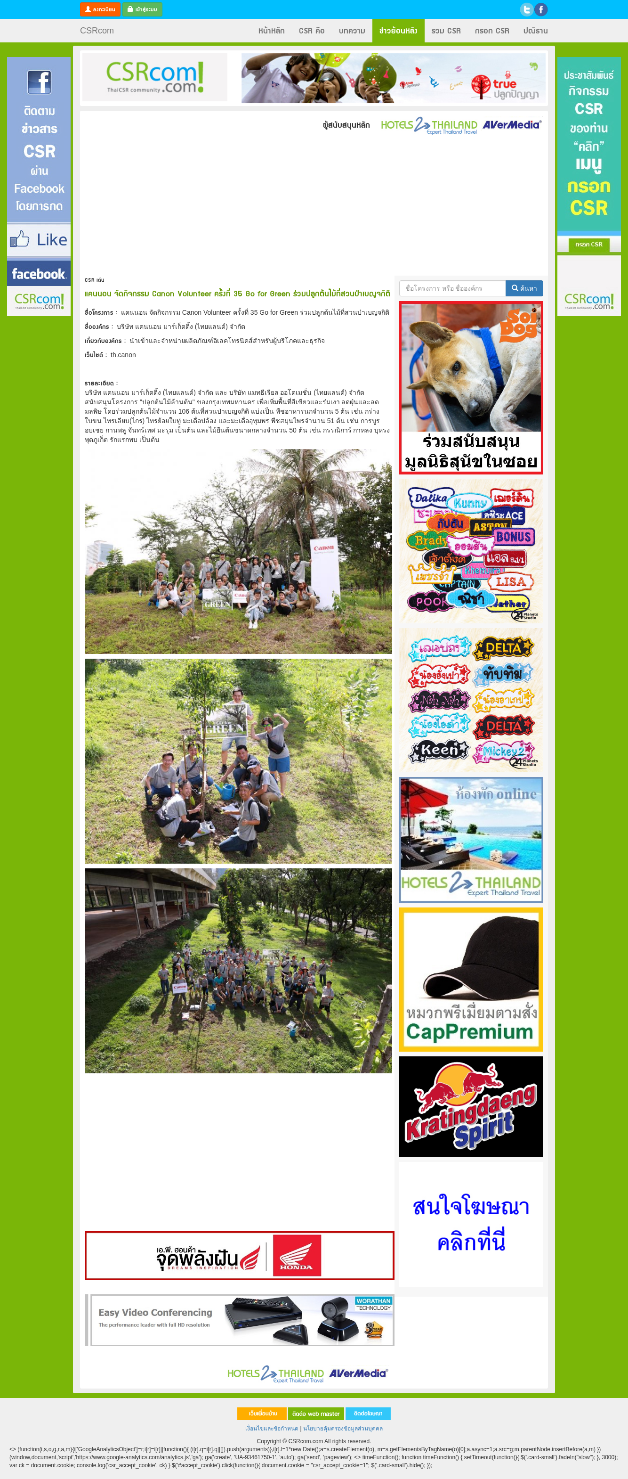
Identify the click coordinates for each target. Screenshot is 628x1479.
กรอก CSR (492, 30)
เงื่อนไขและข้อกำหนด (271, 1428)
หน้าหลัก (271, 30)
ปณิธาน (535, 30)
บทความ (352, 30)
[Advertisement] (39, 458)
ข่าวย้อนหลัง (398, 30)
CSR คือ (312, 30)
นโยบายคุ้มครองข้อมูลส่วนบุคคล (343, 1428)
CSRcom (97, 30)
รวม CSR (446, 30)
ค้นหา (524, 288)
